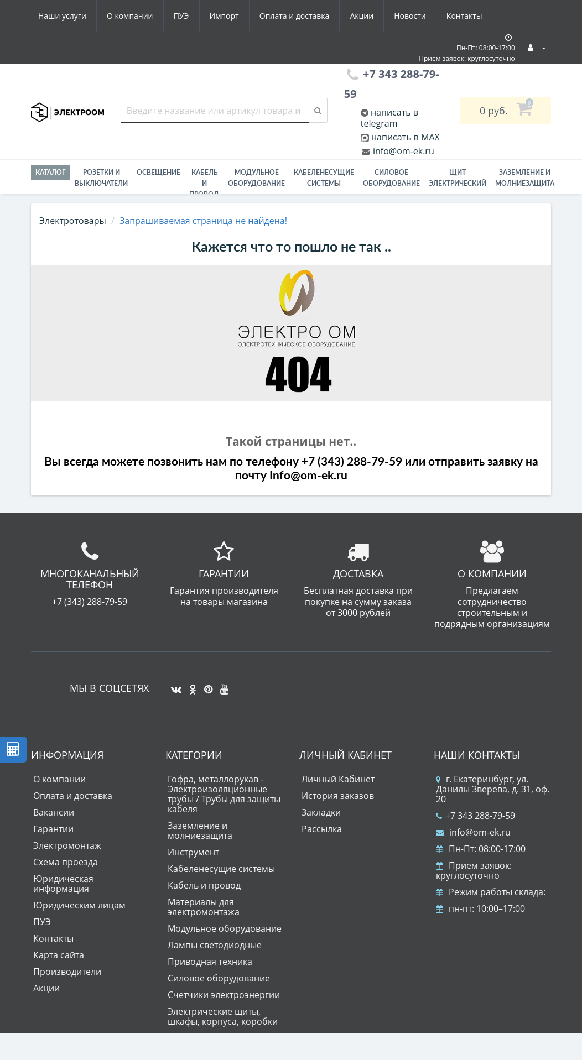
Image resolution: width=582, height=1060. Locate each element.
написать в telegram (389, 117)
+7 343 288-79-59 (475, 816)
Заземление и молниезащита (200, 830)
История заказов (338, 796)
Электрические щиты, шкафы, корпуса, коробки (223, 1016)
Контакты (464, 16)
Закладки (321, 812)
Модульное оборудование (256, 177)
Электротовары (72, 221)
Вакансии (53, 812)
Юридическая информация (63, 884)
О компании (130, 16)
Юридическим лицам (79, 905)
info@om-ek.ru (402, 151)
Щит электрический (457, 177)
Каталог (50, 172)
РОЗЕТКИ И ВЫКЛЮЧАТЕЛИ (101, 177)
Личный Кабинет (338, 779)
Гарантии (53, 829)
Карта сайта (58, 955)
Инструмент (193, 852)
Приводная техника (210, 961)
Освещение (158, 172)
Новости (409, 16)
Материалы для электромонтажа (204, 907)
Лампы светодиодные (215, 945)
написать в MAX (405, 137)
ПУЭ (181, 16)
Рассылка (322, 829)
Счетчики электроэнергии (224, 995)
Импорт (224, 16)
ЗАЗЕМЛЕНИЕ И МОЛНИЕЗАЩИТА (524, 177)
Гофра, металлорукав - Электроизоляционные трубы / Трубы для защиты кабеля (224, 794)
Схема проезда (65, 862)
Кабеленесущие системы (324, 177)
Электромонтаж (67, 845)
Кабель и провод (204, 183)
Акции (361, 16)
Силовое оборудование (391, 177)
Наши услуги (62, 16)
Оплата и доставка (294, 16)
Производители (67, 971)
